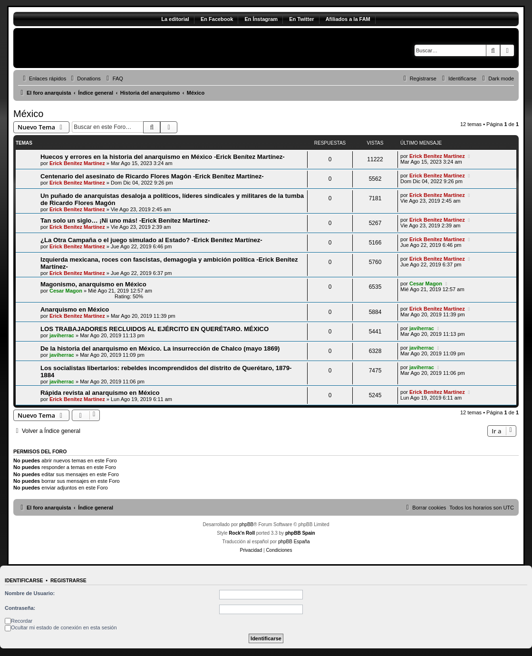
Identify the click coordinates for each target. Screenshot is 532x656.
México (28, 113)
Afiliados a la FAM (348, 19)
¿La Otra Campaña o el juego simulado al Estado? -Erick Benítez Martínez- (151, 240)
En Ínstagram (261, 19)
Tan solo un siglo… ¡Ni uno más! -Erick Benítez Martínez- (125, 220)
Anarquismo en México (74, 309)
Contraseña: (20, 608)
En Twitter (301, 19)
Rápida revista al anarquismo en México (100, 392)
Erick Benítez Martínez (77, 163)
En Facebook (217, 19)
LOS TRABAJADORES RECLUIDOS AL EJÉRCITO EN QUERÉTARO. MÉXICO (154, 329)
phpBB (246, 524)
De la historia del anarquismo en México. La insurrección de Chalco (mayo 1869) (160, 348)
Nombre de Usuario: (30, 593)
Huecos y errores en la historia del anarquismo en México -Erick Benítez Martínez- (162, 156)
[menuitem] (84, 78)
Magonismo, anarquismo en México (93, 284)
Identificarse (24, 580)
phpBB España (294, 541)
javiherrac (61, 335)
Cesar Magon (65, 291)
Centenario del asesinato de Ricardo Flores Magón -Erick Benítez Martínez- (152, 176)
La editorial (175, 19)
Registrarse (68, 580)
